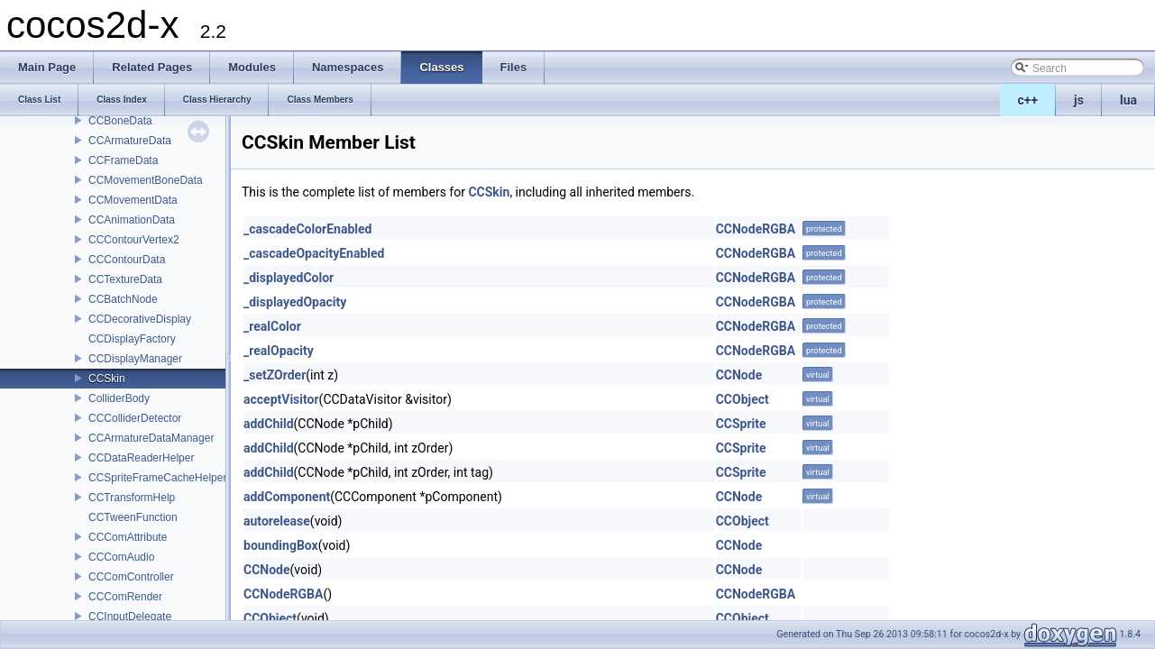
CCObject (742, 399)
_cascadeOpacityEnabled (313, 253)
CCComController (131, 577)
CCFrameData (123, 160)
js (1079, 100)
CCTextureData (125, 279)
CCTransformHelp (131, 497)
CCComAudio (121, 557)
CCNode (739, 375)
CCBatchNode (123, 299)
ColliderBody (119, 398)
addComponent (286, 496)
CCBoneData (120, 120)
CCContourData (126, 259)
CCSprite (741, 423)
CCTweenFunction (133, 517)
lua (1128, 100)
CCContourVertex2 (133, 239)
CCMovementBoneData (145, 180)
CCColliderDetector (134, 418)
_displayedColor (288, 277)
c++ (1028, 100)
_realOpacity (278, 350)
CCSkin (106, 378)
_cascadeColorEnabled (307, 229)
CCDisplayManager (135, 358)
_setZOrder (274, 375)
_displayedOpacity (294, 302)
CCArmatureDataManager (151, 438)
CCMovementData (133, 200)
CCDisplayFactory (132, 339)
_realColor (272, 326)
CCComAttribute (127, 537)
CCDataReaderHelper (141, 458)
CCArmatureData (129, 140)
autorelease (276, 521)
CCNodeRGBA (755, 229)
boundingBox (280, 545)
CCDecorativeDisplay (139, 319)
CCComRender (125, 596)
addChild (268, 423)
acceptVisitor (281, 399)
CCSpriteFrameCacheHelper (157, 477)
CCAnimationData (131, 220)
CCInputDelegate (129, 616)
